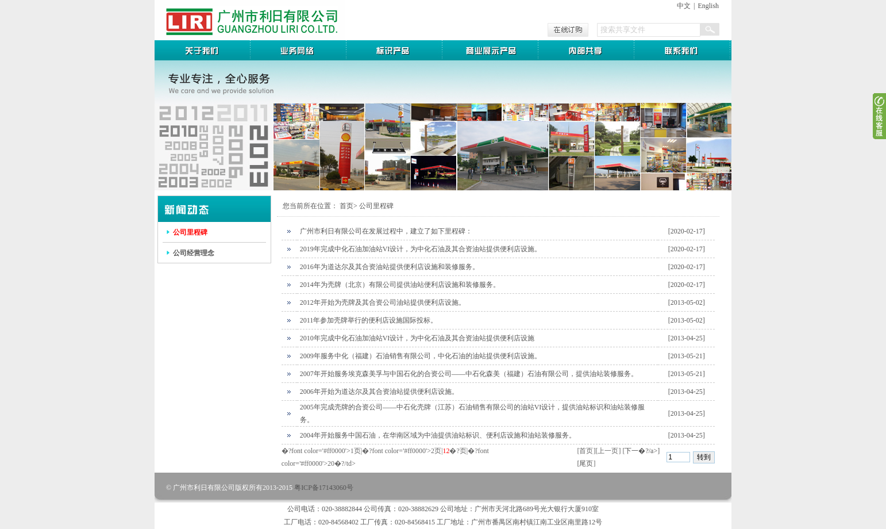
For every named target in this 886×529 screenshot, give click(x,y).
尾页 (586, 463)
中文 (684, 6)
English (708, 6)
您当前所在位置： (310, 206)
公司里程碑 (190, 232)
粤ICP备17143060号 (323, 488)
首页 (346, 206)
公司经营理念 (193, 253)
